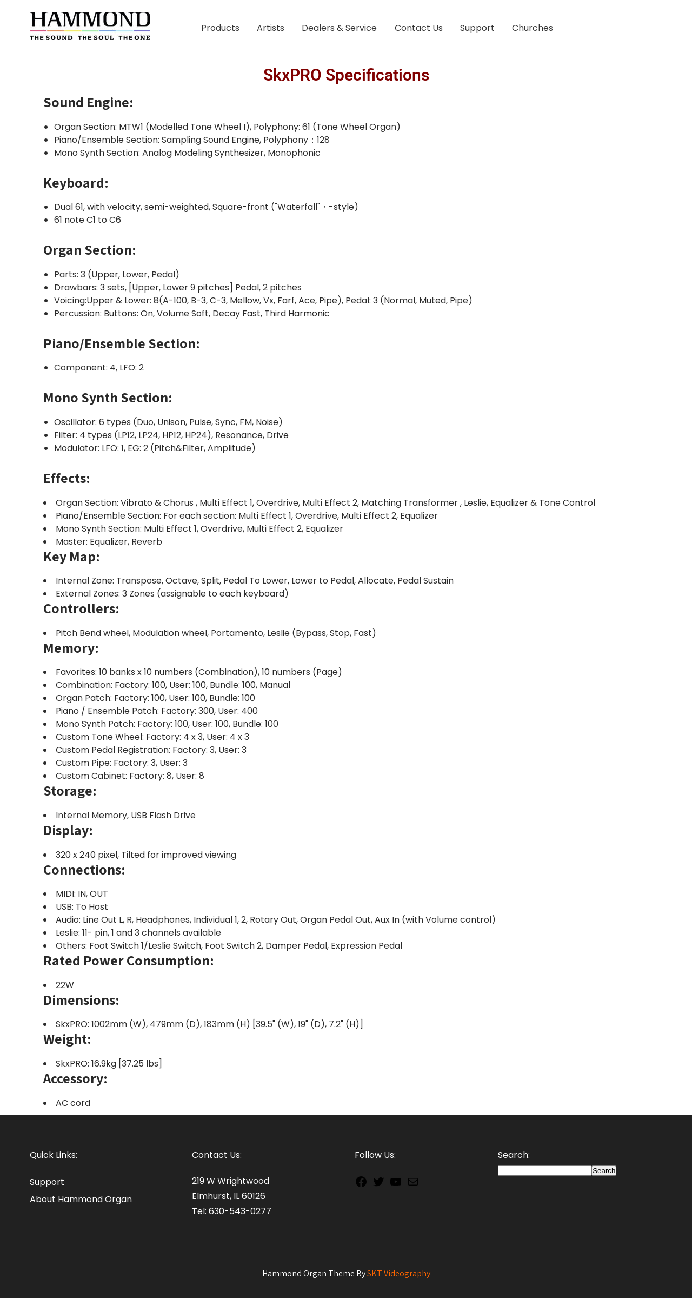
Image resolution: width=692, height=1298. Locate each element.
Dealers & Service (339, 28)
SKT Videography (398, 1273)
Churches (532, 28)
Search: (514, 1155)
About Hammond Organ (81, 1199)
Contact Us (419, 28)
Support (477, 28)
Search (604, 1171)
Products (220, 28)
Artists (270, 28)
